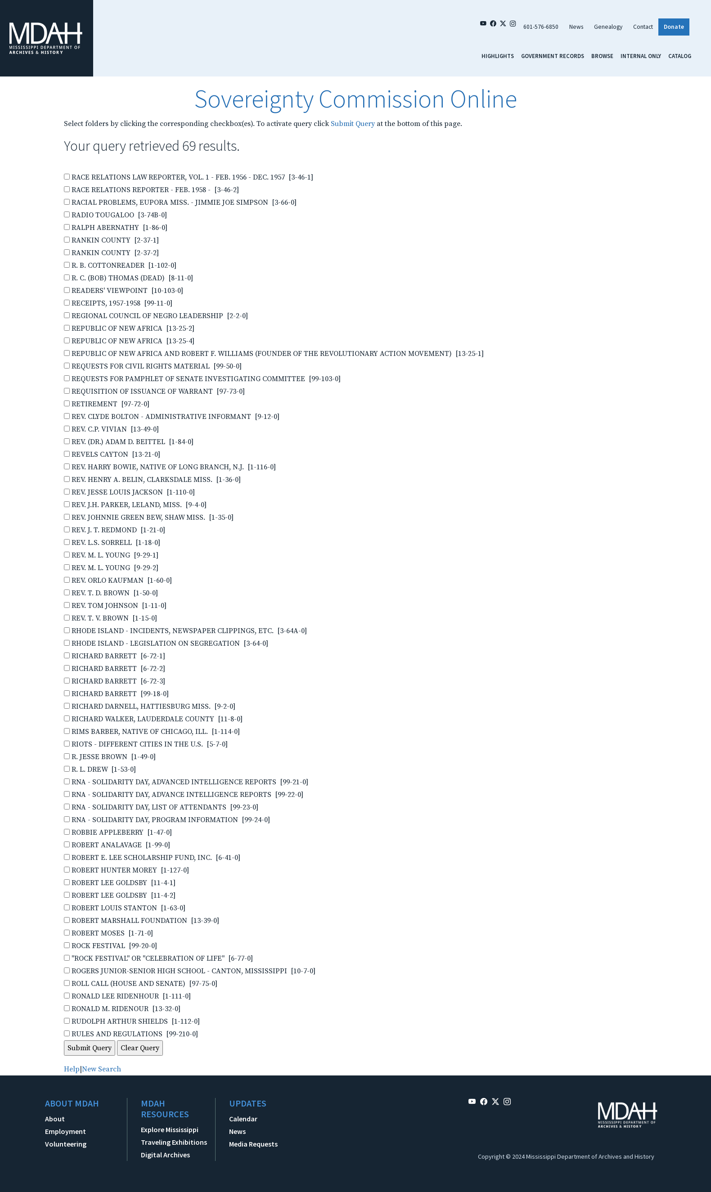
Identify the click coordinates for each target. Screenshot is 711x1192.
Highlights (498, 55)
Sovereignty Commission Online (355, 98)
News (576, 27)
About (55, 1118)
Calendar (243, 1118)
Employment (65, 1131)
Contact (643, 27)
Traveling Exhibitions (174, 1142)
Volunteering (65, 1143)
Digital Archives (165, 1154)
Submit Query (353, 123)
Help (72, 1069)
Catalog (679, 55)
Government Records (552, 55)
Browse (602, 55)
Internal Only (641, 55)
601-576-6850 (540, 27)
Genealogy (608, 27)
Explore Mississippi (169, 1129)
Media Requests (253, 1143)
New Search (101, 1069)
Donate (674, 27)
